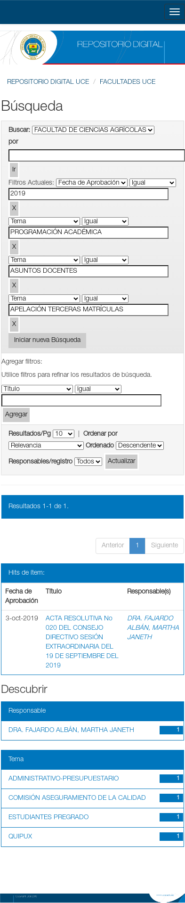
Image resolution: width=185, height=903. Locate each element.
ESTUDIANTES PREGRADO (48, 817)
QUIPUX (20, 837)
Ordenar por (100, 434)
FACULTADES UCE (127, 82)
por (13, 142)
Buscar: (19, 130)
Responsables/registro (40, 462)
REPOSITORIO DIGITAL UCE (48, 82)
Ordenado (100, 446)
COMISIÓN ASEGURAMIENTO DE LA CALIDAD (77, 798)
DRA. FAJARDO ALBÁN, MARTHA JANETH (153, 628)
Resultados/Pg (29, 434)
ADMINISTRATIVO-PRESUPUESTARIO (63, 779)
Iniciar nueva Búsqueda (47, 340)
